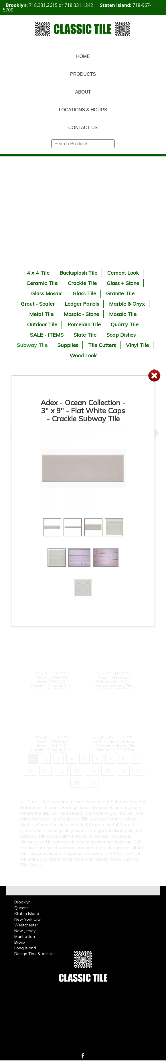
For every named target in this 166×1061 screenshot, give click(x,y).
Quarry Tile (125, 324)
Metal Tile (41, 314)
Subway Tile (32, 345)
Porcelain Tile (84, 324)
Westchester (26, 925)
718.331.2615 (43, 5)
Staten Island (26, 913)
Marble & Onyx (127, 303)
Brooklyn (22, 902)
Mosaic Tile (123, 314)
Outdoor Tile (42, 324)
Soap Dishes (121, 334)
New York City (27, 919)
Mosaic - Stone (81, 314)
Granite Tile (120, 293)
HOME (83, 56)
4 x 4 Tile (38, 272)
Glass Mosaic (46, 293)
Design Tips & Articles (35, 953)
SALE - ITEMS (47, 334)
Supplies (68, 345)
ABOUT (83, 92)
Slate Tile (85, 334)
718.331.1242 (78, 5)
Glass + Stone (123, 283)
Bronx (19, 942)
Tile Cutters (102, 345)
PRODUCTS (83, 74)
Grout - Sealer (38, 303)
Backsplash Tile (78, 272)
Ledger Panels (82, 303)
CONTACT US (83, 127)
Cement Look (123, 272)
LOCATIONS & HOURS (83, 109)
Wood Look (83, 355)
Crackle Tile (82, 283)
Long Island (25, 948)
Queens (21, 907)
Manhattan (24, 936)
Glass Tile (84, 293)
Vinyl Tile (137, 345)
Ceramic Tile (42, 283)
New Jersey (24, 930)
